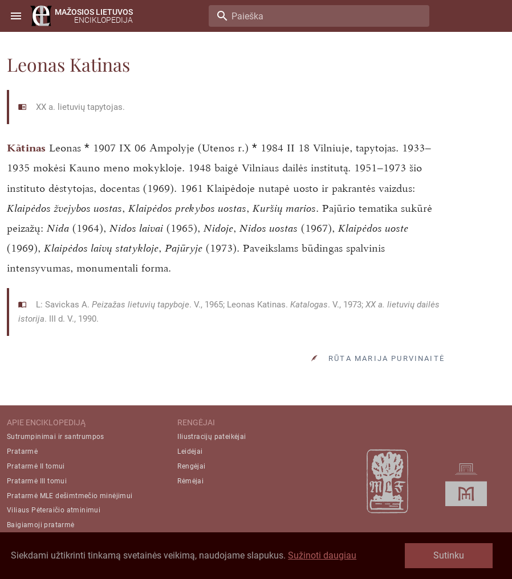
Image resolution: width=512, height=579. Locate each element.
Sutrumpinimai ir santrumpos (55, 437)
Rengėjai (191, 466)
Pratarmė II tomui (36, 466)
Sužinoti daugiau (322, 555)
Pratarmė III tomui (37, 481)
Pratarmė (22, 451)
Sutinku (448, 555)
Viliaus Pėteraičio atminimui (53, 510)
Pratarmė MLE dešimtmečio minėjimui (70, 496)
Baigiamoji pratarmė (41, 525)
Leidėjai (189, 451)
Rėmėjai (190, 481)
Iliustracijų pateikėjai (211, 437)
